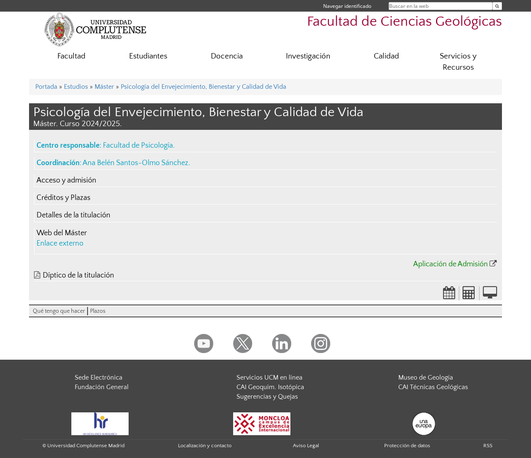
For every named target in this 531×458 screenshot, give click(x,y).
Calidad (386, 56)
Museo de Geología (425, 377)
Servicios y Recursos (458, 62)
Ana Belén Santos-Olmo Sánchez (135, 163)
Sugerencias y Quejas (267, 396)
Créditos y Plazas (63, 198)
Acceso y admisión (66, 180)
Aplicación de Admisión (450, 264)
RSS (487, 445)
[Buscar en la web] (497, 6)
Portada (46, 86)
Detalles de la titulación (73, 215)
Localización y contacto (204, 445)
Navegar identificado (347, 6)
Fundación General (102, 387)
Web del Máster (62, 233)
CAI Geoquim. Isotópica (270, 387)
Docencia (227, 56)
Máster (104, 86)
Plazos (97, 311)
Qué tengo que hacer (59, 311)
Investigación (308, 56)
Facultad (71, 56)
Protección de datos (407, 445)
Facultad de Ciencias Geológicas (404, 21)
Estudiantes (148, 56)
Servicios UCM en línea (269, 377)
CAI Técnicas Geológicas (433, 387)
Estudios (76, 86)
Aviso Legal (306, 445)
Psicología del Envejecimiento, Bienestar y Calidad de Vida (203, 86)
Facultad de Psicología (138, 145)
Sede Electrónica (98, 377)
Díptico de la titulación (78, 275)
